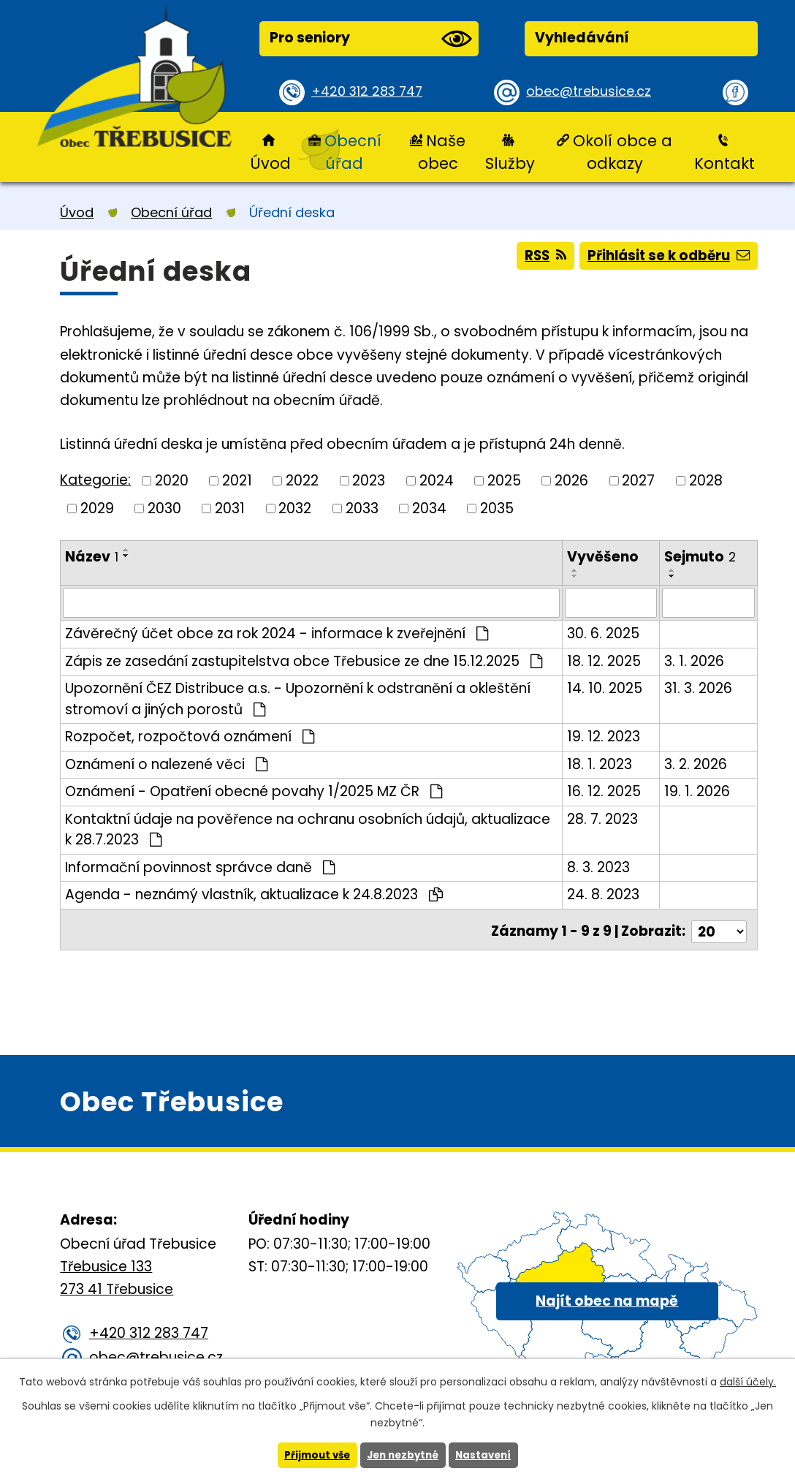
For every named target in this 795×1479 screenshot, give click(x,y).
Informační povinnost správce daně (200, 867)
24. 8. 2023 (604, 894)
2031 (230, 508)
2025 (504, 480)
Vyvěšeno (603, 557)
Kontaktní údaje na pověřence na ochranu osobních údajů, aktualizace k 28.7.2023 (307, 829)
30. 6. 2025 (604, 633)
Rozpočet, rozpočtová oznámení (189, 736)
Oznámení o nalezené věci (166, 763)
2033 (362, 508)
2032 (294, 508)
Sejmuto (701, 557)
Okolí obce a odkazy (622, 152)
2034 (429, 508)
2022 (302, 480)
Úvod (270, 163)
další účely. (748, 1381)
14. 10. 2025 (605, 687)
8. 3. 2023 (599, 867)
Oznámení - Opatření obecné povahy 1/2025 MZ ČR (253, 791)
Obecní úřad (352, 152)
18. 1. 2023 (600, 763)
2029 (97, 508)
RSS (536, 258)
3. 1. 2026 (695, 660)
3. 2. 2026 (696, 763)
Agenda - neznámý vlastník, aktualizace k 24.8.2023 (254, 894)
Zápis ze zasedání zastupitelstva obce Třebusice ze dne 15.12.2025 (303, 660)
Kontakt (724, 163)
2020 (172, 480)
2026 (571, 480)
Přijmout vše (313, 1455)
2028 (706, 480)
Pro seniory (370, 38)
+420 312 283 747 (370, 92)
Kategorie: (95, 480)
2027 (638, 480)
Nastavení (487, 1455)
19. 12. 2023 (604, 736)
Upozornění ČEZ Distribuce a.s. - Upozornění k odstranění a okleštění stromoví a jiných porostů (297, 698)
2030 (164, 508)
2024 (436, 480)
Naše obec (441, 152)
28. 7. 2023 (603, 818)
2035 (497, 508)
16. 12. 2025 (605, 791)
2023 (368, 480)
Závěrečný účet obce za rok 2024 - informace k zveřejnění (276, 633)
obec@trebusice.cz (593, 92)
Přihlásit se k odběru (666, 258)
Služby (510, 163)
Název (91, 557)
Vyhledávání (582, 38)
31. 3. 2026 (699, 687)
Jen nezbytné (403, 1455)
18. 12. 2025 (605, 660)
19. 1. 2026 (698, 791)
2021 (237, 480)
